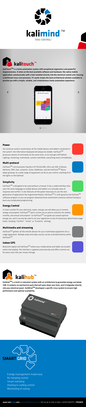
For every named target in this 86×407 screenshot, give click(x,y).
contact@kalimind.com (30, 402)
